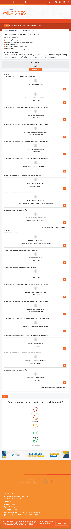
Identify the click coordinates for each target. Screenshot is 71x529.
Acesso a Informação (14, 30)
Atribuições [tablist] (35, 62)
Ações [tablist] (35, 66)
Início (5, 30)
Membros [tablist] (35, 69)
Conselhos (25, 30)
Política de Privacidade (34, 523)
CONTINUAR (62, 523)
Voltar (5, 396)
